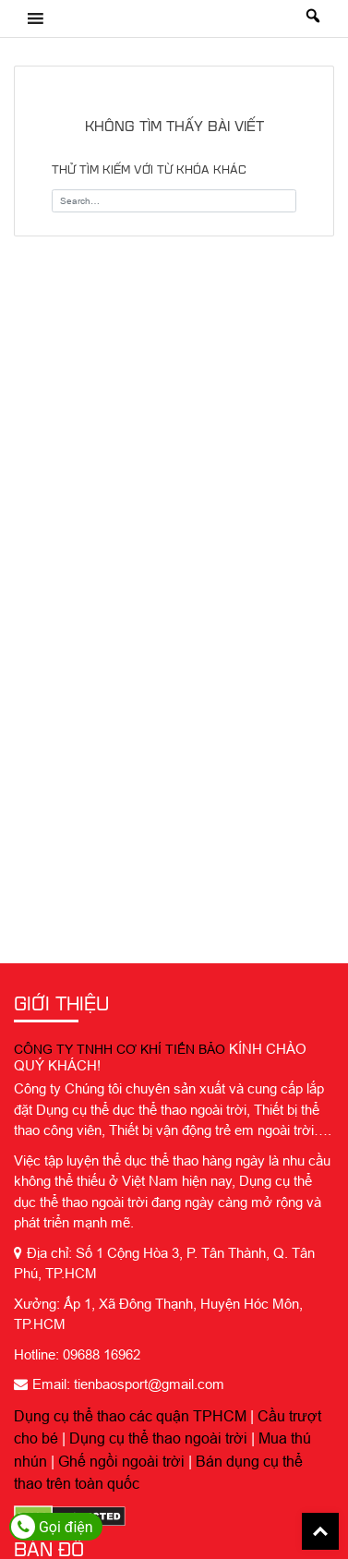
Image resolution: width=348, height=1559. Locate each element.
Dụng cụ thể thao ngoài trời (158, 1438)
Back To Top (320, 1531)
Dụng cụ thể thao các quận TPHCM (130, 1416)
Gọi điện (52, 1527)
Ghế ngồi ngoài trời (121, 1461)
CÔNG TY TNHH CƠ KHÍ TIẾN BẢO (119, 1049)
